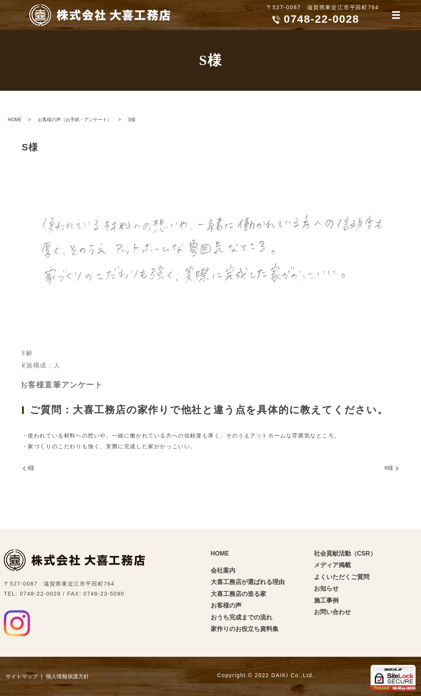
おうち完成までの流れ (241, 617)
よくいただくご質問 (341, 577)
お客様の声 (226, 605)
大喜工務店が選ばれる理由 (248, 582)
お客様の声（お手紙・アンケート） (75, 119)
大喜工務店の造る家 (238, 594)
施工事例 (326, 600)
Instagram (17, 623)
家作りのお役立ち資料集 (244, 629)
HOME (15, 119)
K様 (388, 468)
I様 (31, 468)
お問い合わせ (332, 612)
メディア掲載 (332, 565)
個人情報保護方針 (67, 676)
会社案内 (223, 570)
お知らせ (326, 588)
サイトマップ (21, 676)
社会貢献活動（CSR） (345, 553)
